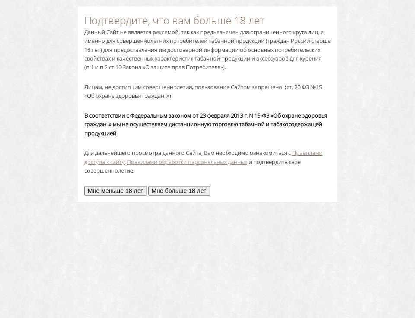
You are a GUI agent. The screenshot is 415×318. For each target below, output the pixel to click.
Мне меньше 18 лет (116, 190)
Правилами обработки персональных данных (187, 162)
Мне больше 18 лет (179, 190)
